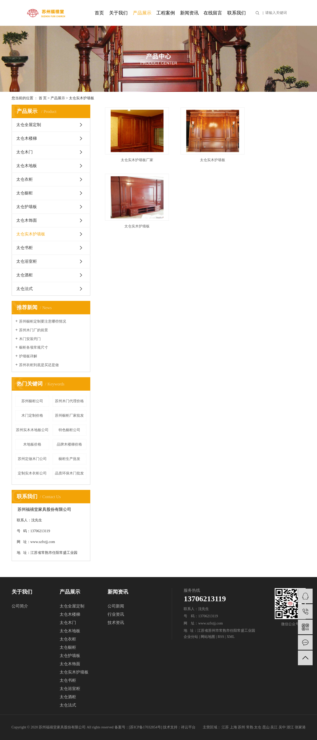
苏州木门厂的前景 (33, 330)
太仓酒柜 (24, 275)
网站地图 (208, 637)
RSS (221, 637)
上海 (233, 727)
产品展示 (142, 12)
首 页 (43, 98)
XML (231, 637)
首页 (99, 12)
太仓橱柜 (24, 193)
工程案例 (165, 12)
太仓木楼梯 (26, 138)
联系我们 (236, 12)
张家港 (300, 727)
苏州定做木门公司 (32, 459)
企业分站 (191, 637)
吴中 (282, 727)
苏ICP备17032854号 (145, 727)
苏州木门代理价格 (69, 401)
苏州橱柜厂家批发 (69, 415)
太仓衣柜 (24, 179)
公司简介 (20, 606)
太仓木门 (24, 152)
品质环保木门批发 (69, 473)
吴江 (274, 727)
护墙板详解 (28, 356)
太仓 (257, 727)
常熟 (249, 727)
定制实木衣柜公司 (32, 473)
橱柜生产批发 (69, 459)
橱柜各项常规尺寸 (33, 347)
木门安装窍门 (30, 339)
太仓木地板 (26, 165)
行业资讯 (116, 614)
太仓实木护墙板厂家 (134, 156)
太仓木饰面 (26, 220)
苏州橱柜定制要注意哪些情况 (42, 321)
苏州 (241, 727)
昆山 (266, 727)
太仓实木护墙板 (81, 98)
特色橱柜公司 (69, 430)
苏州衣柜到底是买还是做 (39, 365)
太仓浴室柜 (26, 261)
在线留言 (213, 12)
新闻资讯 (189, 12)
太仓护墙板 (26, 206)
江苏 (225, 727)
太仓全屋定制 (28, 124)
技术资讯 (116, 622)
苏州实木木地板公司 (32, 430)
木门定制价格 (32, 415)
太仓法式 (24, 288)
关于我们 (118, 12)
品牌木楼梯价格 (69, 444)
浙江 (290, 727)
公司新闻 (116, 606)
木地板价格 (32, 444)
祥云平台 (188, 727)
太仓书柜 (24, 247)
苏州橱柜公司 (32, 401)
